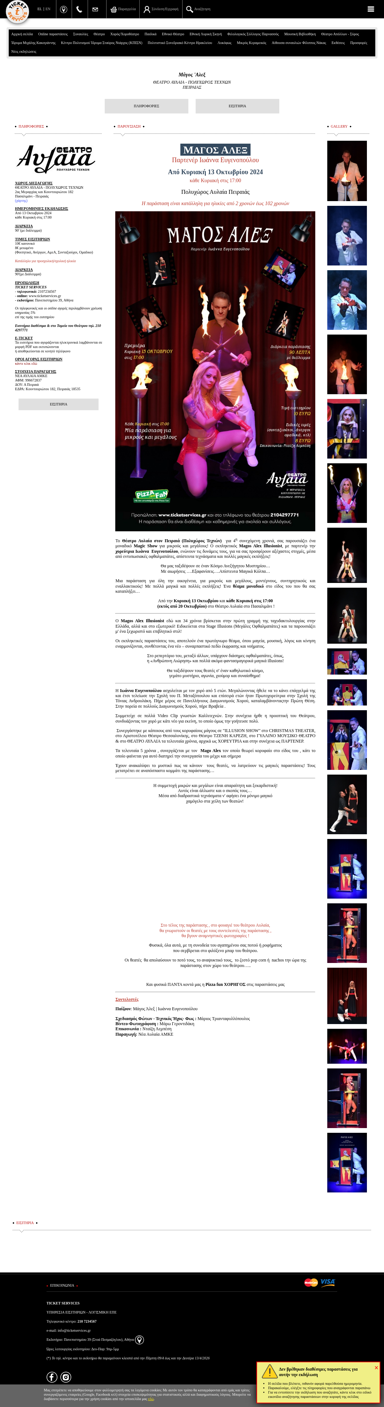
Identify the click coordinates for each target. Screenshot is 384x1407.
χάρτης (21, 201)
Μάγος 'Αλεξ (192, 74)
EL (39, 9)
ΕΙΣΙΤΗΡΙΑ (237, 106)
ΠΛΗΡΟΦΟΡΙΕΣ (146, 106)
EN (47, 9)
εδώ (151, 1399)
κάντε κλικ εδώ (26, 363)
